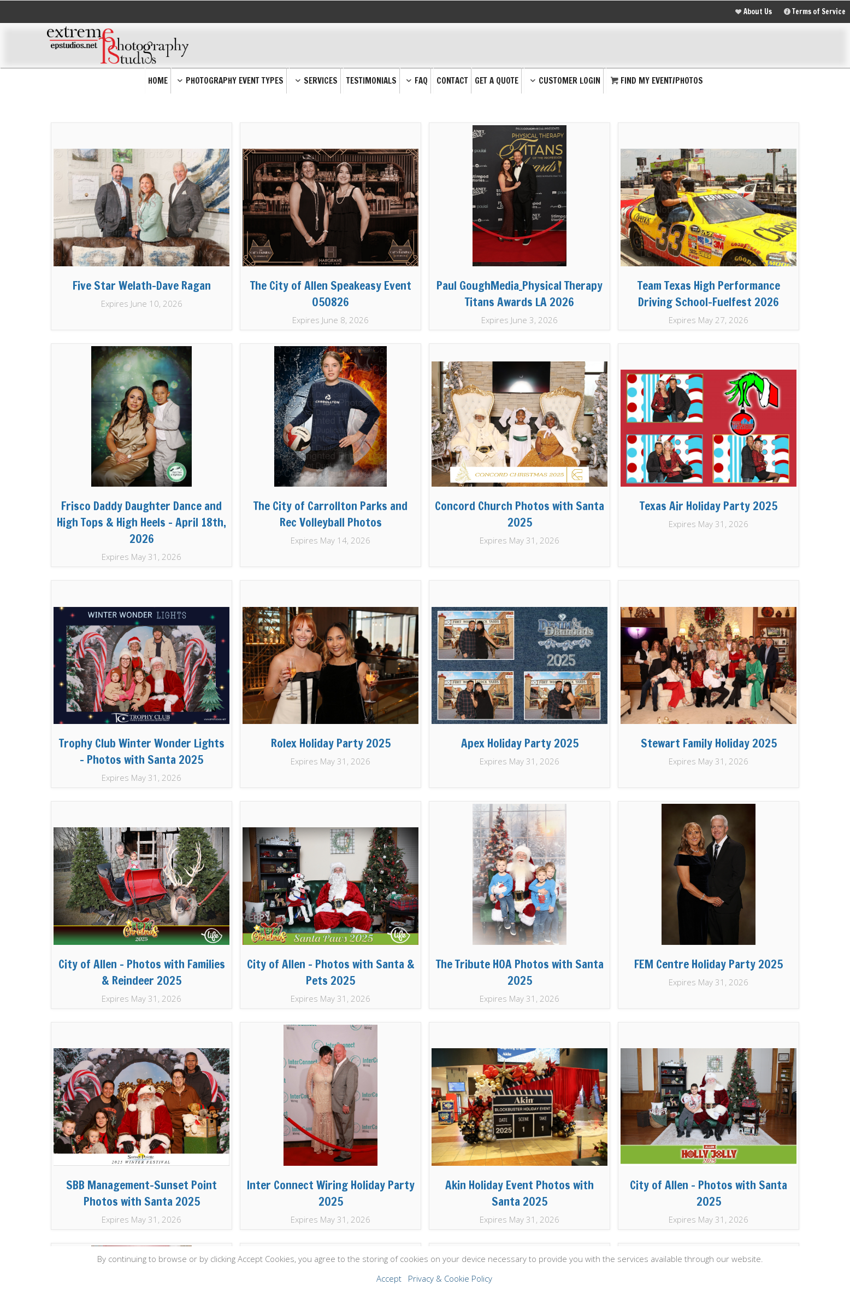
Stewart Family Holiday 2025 (709, 743)
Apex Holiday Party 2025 (520, 743)
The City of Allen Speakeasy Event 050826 (330, 293)
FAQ (415, 80)
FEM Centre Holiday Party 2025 (708, 964)
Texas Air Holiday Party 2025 (708, 506)
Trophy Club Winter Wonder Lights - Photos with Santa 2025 (142, 751)
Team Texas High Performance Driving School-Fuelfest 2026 (709, 293)
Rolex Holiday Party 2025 (331, 743)
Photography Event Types (229, 80)
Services (315, 80)
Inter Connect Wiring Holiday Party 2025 (331, 1193)
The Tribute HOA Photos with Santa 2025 (520, 972)
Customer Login (563, 80)
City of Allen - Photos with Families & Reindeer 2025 (141, 972)
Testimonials (371, 80)
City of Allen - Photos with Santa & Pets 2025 (331, 972)
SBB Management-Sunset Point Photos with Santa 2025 (141, 1193)
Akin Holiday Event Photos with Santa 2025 (519, 1193)
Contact (452, 80)
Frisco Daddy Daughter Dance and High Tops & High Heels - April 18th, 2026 (141, 522)
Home (158, 80)
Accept (389, 1278)
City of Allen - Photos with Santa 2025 (708, 1193)
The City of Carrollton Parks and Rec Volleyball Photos (330, 514)
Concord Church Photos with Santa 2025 (519, 514)
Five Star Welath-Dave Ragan (142, 285)
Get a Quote (496, 80)
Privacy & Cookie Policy (450, 1278)
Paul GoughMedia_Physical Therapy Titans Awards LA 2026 (519, 293)
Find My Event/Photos (656, 80)
